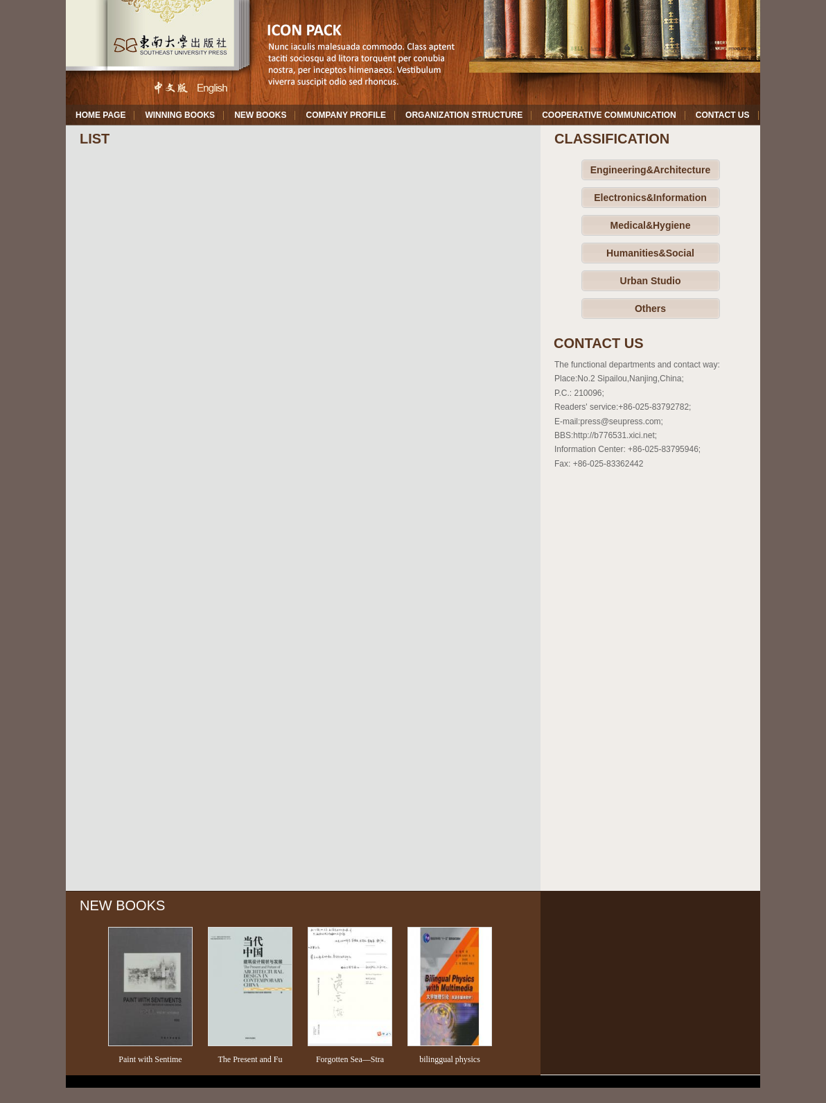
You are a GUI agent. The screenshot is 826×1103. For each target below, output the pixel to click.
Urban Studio (650, 280)
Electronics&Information (650, 197)
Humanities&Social (650, 253)
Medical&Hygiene (650, 225)
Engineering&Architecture (650, 169)
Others (650, 308)
